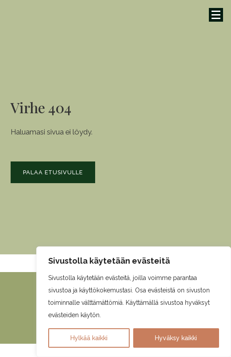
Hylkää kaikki (89, 338)
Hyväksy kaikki (176, 338)
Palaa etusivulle (53, 172)
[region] (133, 301)
